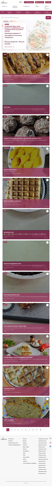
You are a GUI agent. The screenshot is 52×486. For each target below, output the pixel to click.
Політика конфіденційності (14, 444)
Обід (24, 455)
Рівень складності (28, 12)
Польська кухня (41, 463)
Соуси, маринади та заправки (29, 463)
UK (21, 2)
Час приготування (47, 12)
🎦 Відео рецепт (39, 2)
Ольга (5, 206)
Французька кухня (42, 471)
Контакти (10, 440)
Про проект (11, 438)
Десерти (25, 444)
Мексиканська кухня (43, 459)
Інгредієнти (26, 6)
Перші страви (26, 457)
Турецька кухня (42, 465)
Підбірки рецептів (15, 7)
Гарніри (24, 442)
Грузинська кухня (42, 449)
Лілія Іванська (6, 81)
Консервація (26, 451)
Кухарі (37, 6)
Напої (24, 453)
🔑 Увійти (48, 2)
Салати (24, 459)
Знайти (48, 17)
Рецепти (4, 6)
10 (40, 429)
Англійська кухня (42, 440)
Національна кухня (19, 12)
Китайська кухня (42, 457)
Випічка (24, 440)
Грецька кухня (41, 446)
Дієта (2, 11)
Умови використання (13, 442)
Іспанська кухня (42, 453)
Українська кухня (42, 469)
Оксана (5, 112)
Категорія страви (10, 12)
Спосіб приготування (38, 12)
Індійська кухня (41, 451)
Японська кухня (41, 473)
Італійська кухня (42, 455)
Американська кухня (43, 438)
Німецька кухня (41, 461)
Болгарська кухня (42, 442)
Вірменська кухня (42, 444)
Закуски (25, 449)
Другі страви (26, 446)
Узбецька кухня (41, 467)
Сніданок (25, 461)
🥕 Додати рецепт (29, 2)
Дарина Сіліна (6, 362)
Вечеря (24, 438)
